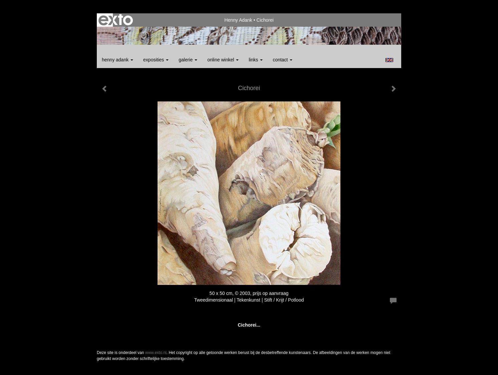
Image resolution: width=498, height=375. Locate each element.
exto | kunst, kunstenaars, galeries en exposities (116, 20)
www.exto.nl (156, 352)
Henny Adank (238, 20)
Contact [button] (282, 59)
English (389, 60)
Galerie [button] (188, 59)
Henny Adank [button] (117, 59)
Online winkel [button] (223, 59)
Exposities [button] (156, 59)
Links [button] (256, 59)
